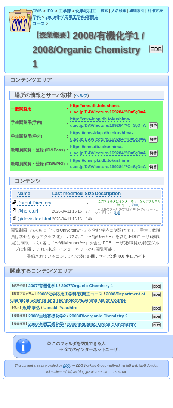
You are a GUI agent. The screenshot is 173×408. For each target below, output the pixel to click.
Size (89, 193)
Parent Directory (34, 202)
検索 (104, 11)
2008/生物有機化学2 (47, 316)
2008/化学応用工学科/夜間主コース (70, 294)
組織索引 (136, 11)
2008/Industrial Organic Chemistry (101, 324)
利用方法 (155, 11)
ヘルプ (81, 95)
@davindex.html (34, 219)
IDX (50, 11)
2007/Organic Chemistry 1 (87, 285)
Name (23, 193)
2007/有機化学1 (43, 285)
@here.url (27, 211)
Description (108, 193)
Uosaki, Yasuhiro (60, 307)
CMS (37, 11)
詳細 (135, 205)
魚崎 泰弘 (31, 307)
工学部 (65, 11)
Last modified (67, 193)
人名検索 (118, 11)
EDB (66, 365)
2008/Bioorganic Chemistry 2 (98, 316)
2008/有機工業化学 (46, 324)
